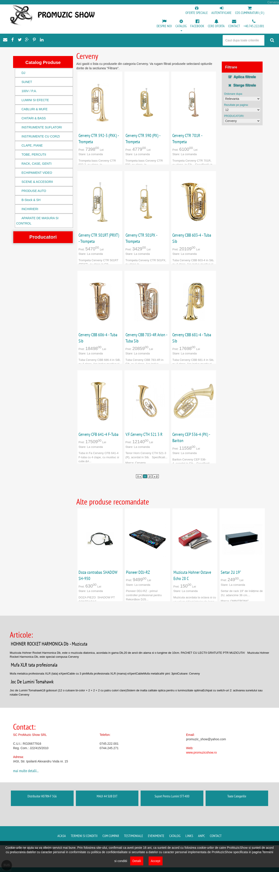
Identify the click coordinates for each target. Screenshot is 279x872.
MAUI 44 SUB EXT (107, 796)
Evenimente (156, 835)
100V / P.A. (29, 91)
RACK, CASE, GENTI (36, 163)
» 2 (155, 476)
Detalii (136, 861)
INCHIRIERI (30, 209)
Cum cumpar (110, 835)
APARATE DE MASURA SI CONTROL (37, 220)
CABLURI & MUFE (34, 109)
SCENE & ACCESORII (37, 182)
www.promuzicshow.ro (201, 752)
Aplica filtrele (242, 77)
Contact (216, 835)
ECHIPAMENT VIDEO (37, 172)
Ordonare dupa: (233, 93)
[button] (181, 26)
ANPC (201, 835)
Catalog (175, 835)
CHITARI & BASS (34, 118)
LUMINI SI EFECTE (35, 100)
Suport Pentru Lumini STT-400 (172, 796)
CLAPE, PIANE (32, 145)
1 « (139, 476)
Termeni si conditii (84, 835)
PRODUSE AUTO (34, 191)
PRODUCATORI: (234, 116)
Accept (155, 861)
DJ (23, 73)
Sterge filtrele (242, 85)
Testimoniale (133, 835)
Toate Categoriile (236, 796)
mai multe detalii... (26, 770)
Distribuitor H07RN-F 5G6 (42, 796)
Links (189, 835)
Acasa (61, 835)
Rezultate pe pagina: (236, 104)
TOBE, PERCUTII (34, 154)
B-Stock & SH (31, 200)
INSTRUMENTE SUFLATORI (42, 127)
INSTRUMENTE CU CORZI (41, 136)
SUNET (27, 82)
